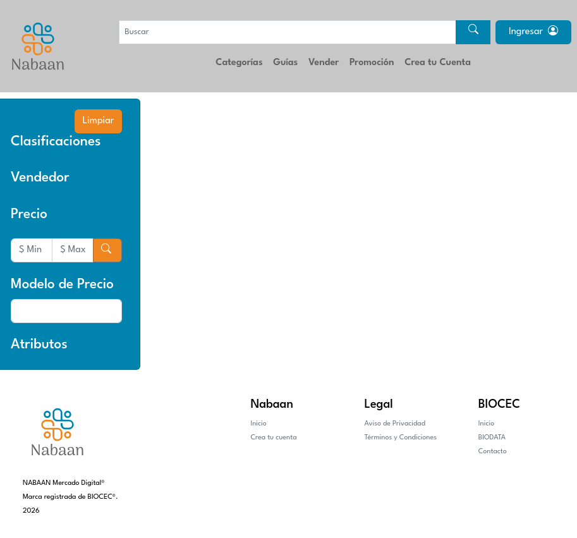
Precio (29, 214)
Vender (323, 63)
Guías (285, 63)
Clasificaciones (56, 142)
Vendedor (40, 178)
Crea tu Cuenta (437, 63)
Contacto (492, 451)
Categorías (239, 63)
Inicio (258, 423)
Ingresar (533, 32)
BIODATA (492, 437)
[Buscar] (287, 32)
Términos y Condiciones (401, 437)
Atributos (39, 345)
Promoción (371, 63)
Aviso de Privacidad (395, 423)
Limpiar (98, 121)
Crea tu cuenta (273, 437)
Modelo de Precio (62, 284)
